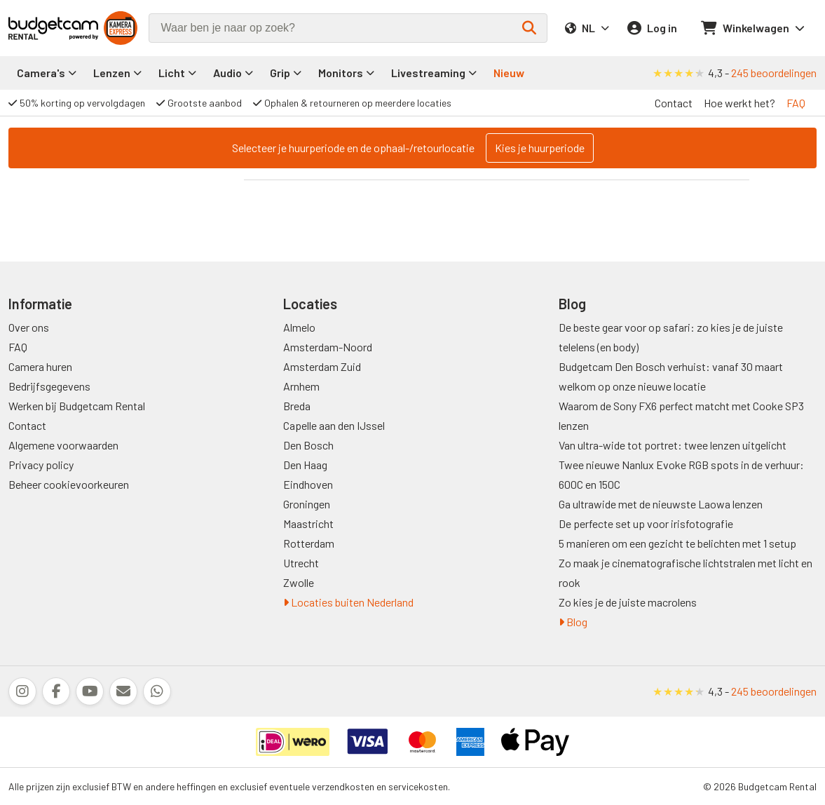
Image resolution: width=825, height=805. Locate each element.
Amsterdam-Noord (327, 346)
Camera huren (40, 366)
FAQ (795, 102)
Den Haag (305, 464)
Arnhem (301, 386)
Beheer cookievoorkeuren (68, 484)
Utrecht (301, 562)
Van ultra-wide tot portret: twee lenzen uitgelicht (672, 445)
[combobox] (348, 28)
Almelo (299, 327)
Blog (573, 621)
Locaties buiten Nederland (348, 602)
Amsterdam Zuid (322, 366)
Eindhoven (308, 484)
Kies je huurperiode (540, 147)
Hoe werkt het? (739, 102)
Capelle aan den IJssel (334, 425)
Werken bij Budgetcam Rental (76, 405)
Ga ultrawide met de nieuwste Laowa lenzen (661, 503)
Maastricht (308, 523)
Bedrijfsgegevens (49, 386)
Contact (674, 102)
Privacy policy (41, 464)
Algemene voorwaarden (63, 445)
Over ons (28, 327)
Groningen (306, 503)
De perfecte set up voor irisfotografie (646, 523)
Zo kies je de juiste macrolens (628, 602)
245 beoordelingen (774, 72)
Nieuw (508, 72)
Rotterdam (308, 543)
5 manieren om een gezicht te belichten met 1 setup (677, 543)
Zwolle (298, 582)
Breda (297, 405)
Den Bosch (308, 445)
